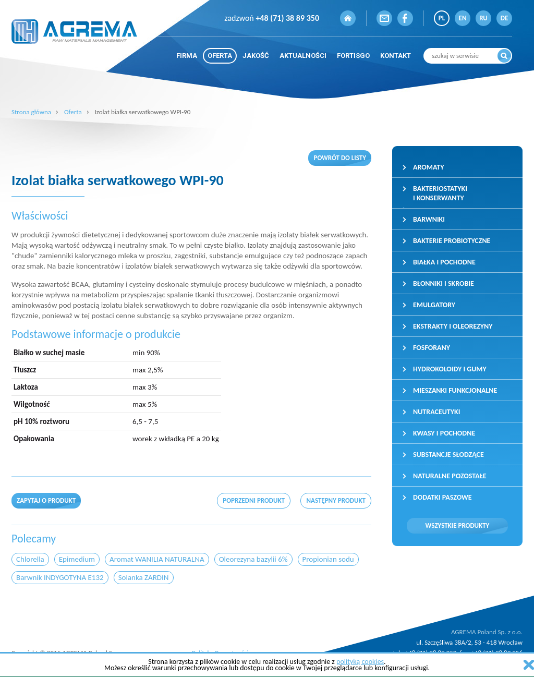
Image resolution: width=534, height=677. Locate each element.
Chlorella (30, 559)
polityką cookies (360, 661)
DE (504, 18)
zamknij (529, 665)
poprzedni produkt (254, 500)
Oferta (73, 112)
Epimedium (77, 559)
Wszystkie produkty (458, 525)
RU (483, 18)
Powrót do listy (339, 158)
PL (442, 18)
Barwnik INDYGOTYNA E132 (60, 577)
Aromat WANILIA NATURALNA (157, 559)
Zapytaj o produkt (46, 500)
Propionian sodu (328, 559)
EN (463, 18)
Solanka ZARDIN (143, 577)
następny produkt (336, 500)
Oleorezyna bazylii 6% (253, 559)
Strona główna (31, 112)
